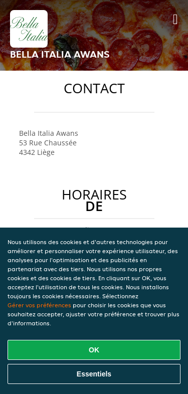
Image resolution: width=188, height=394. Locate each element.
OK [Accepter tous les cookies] (94, 350)
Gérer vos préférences (39, 305)
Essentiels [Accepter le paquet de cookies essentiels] (94, 374)
